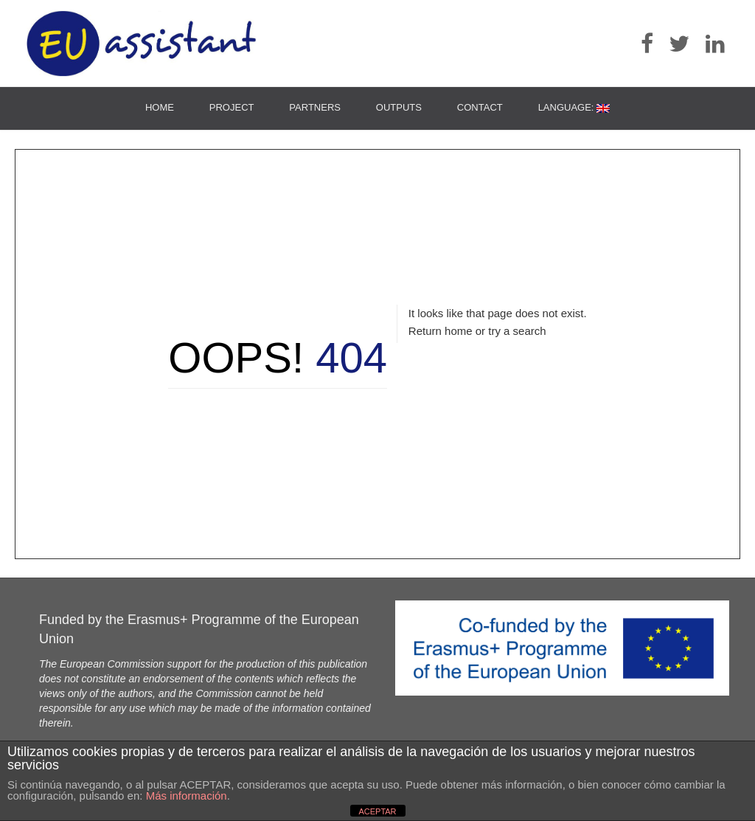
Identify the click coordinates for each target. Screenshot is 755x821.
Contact (480, 107)
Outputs (399, 107)
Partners (315, 107)
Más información (186, 795)
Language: (574, 107)
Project (231, 107)
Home (159, 107)
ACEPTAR (377, 811)
